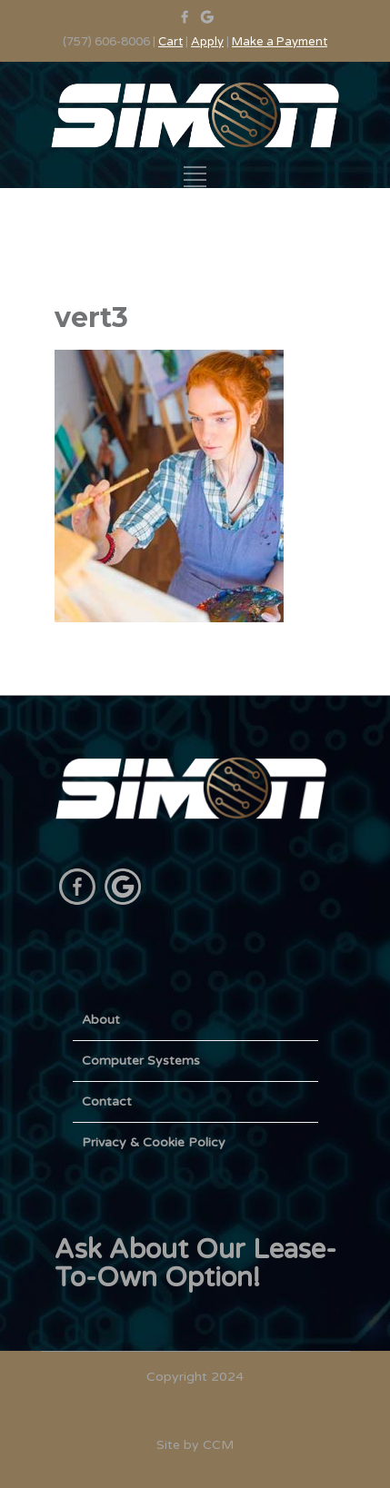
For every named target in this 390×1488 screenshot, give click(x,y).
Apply (207, 42)
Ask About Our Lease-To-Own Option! (195, 1264)
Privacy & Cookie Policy (153, 1142)
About (101, 1019)
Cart (170, 42)
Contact (107, 1101)
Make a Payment (279, 42)
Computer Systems (141, 1060)
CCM (218, 1445)
